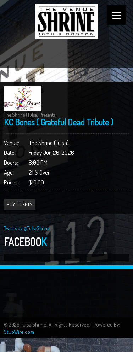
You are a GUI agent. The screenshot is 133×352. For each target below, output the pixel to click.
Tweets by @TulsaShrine (26, 228)
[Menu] (116, 15)
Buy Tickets (20, 204)
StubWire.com (19, 331)
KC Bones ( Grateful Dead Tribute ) (58, 122)
